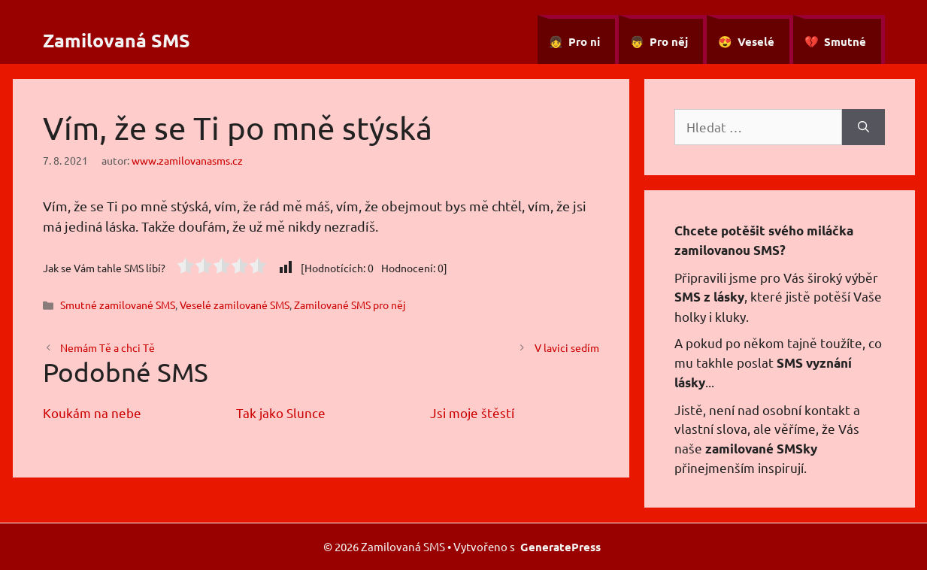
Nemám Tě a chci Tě (107, 347)
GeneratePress (560, 546)
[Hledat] (863, 127)
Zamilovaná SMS (116, 40)
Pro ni (584, 41)
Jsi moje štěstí (472, 412)
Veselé (756, 41)
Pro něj (669, 41)
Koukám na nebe (92, 412)
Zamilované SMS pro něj (350, 304)
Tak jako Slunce (281, 412)
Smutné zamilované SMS (117, 304)
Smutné (845, 41)
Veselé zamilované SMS (234, 304)
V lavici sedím (567, 347)
